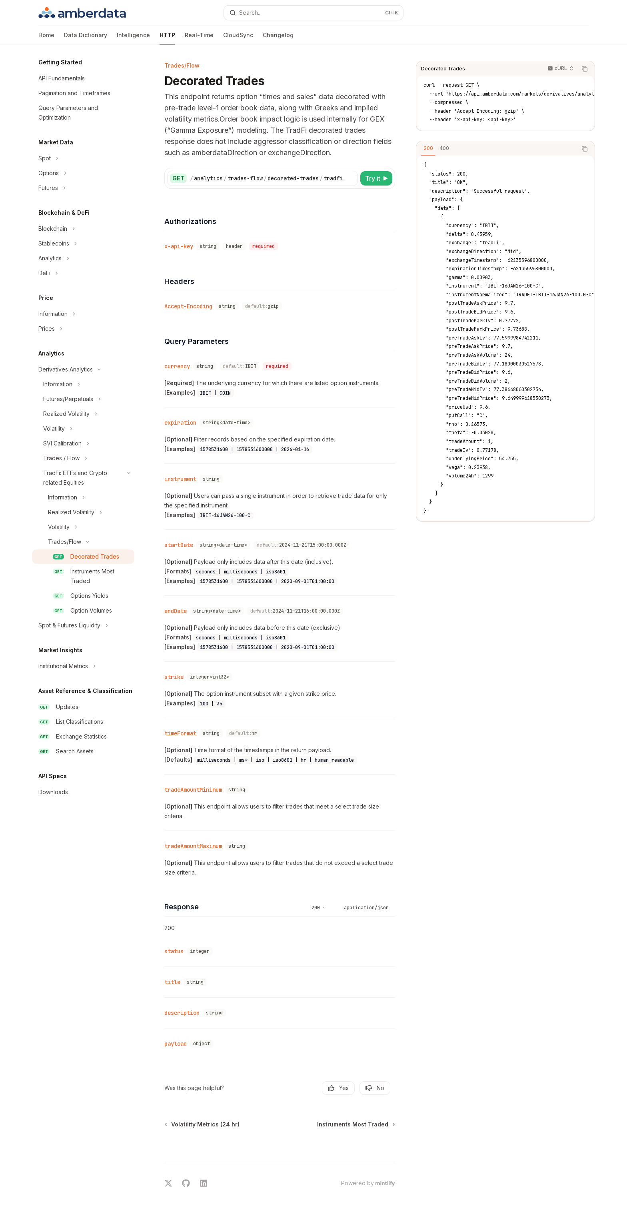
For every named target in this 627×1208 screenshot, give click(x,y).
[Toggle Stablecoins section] (83, 243)
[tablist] (496, 149)
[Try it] (376, 178)
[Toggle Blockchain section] (83, 229)
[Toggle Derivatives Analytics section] (83, 369)
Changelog (278, 38)
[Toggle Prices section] (83, 328)
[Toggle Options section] (83, 173)
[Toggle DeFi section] (83, 273)
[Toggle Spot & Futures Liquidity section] (83, 625)
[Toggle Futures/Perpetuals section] (83, 399)
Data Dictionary (85, 38)
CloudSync (238, 38)
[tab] (428, 148)
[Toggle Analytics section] (83, 258)
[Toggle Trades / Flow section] (83, 458)
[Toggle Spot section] (83, 158)
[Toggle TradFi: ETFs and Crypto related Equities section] (83, 478)
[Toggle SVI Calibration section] (83, 443)
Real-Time (199, 38)
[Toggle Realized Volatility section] (83, 414)
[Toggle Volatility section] (83, 428)
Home (46, 38)
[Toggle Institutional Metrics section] (83, 666)
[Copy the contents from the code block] (584, 69)
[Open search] (313, 13)
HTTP (167, 38)
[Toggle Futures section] (83, 188)
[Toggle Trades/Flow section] (83, 542)
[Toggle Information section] (83, 314)
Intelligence (133, 38)
